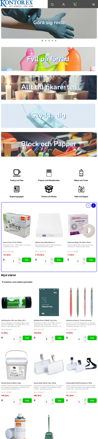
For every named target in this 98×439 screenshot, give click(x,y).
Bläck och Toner (81, 180)
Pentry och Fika (16, 180)
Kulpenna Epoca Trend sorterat (78, 320)
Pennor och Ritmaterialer (49, 180)
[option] (17, 237)
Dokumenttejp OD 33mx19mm (79, 242)
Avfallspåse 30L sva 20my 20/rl (13, 320)
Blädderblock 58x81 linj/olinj (45, 320)
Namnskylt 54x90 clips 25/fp (45, 383)
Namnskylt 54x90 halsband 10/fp (79, 383)
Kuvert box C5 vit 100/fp (12, 242)
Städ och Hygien (81, 196)
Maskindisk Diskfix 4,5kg (11, 383)
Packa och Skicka (49, 196)
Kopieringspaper (17, 196)
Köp (26, 260)
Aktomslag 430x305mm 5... (45, 242)
